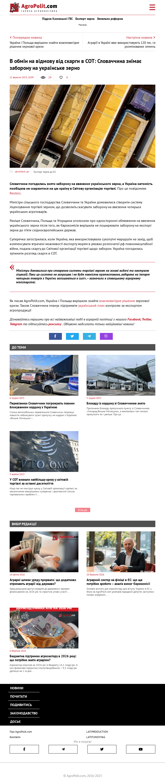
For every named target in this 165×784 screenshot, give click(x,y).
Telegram (16, 324)
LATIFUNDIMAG (95, 737)
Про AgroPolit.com (21, 732)
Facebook (134, 319)
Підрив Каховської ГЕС (57, 19)
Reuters (15, 193)
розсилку (55, 324)
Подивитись (21, 705)
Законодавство (24, 713)
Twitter (146, 319)
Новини (16, 688)
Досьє (15, 721)
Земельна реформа (110, 19)
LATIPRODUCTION (97, 732)
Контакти (15, 737)
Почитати (18, 696)
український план (91, 305)
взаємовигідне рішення (117, 301)
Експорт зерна (85, 19)
